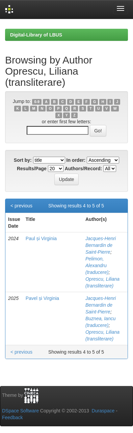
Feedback (12, 417)
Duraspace (103, 410)
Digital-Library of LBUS (36, 34)
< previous (21, 205)
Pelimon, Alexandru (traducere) (96, 265)
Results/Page (32, 168)
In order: (76, 160)
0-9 (36, 102)
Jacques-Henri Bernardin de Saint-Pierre (100, 245)
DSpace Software (20, 410)
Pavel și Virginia (42, 298)
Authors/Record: (83, 168)
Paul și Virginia (41, 238)
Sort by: (23, 160)
